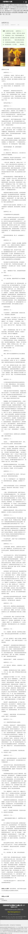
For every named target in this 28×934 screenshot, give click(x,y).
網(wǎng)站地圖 (19, 918)
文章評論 (2, 898)
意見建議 (9, 918)
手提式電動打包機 (13, 916)
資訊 (8, 24)
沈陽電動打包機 (7, 1)
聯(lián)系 (13, 918)
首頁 (5, 24)
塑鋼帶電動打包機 (21, 916)
